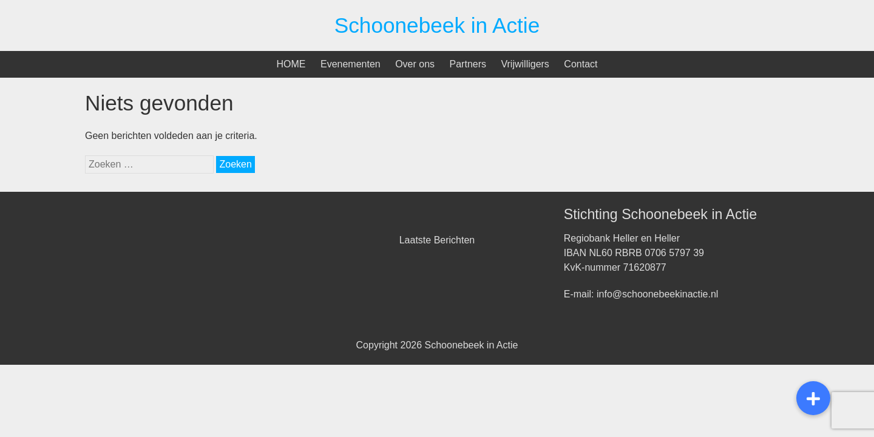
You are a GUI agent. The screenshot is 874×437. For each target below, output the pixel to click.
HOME (291, 64)
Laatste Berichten (437, 240)
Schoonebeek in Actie (437, 25)
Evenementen (350, 64)
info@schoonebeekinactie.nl (657, 294)
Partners (468, 64)
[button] (813, 398)
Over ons (415, 64)
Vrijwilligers (525, 64)
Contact (580, 64)
